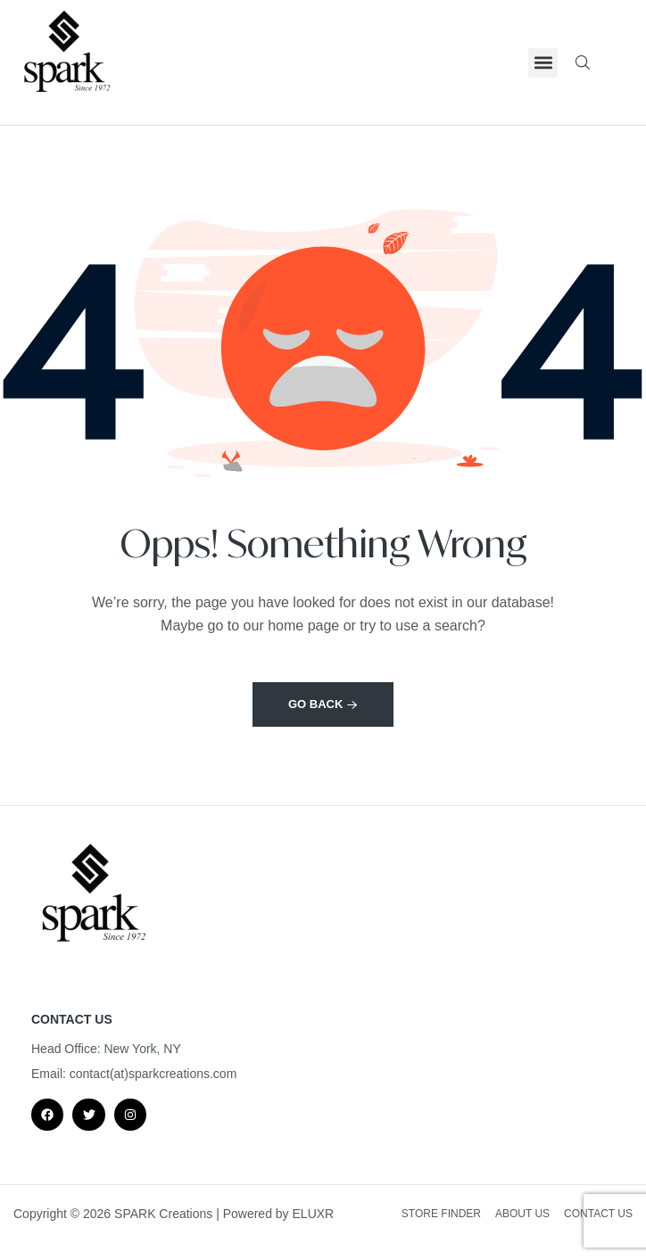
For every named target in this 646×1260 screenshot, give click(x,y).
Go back (323, 704)
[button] (543, 63)
